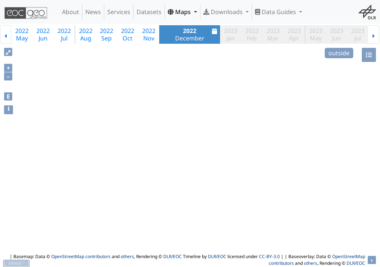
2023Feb (252, 34)
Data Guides (276, 12)
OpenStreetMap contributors (81, 256)
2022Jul (64, 34)
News (93, 12)
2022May (22, 34)
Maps (180, 12)
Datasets (149, 12)
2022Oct (127, 34)
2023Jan (231, 34)
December (197, 34)
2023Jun (336, 34)
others (127, 256)
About (70, 12)
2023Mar (273, 34)
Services (118, 12)
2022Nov (148, 34)
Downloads (223, 12)
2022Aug (85, 34)
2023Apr (294, 34)
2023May (315, 34)
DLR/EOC (172, 256)
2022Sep (106, 34)
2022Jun (43, 34)
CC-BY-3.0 (269, 256)
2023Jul (357, 34)
